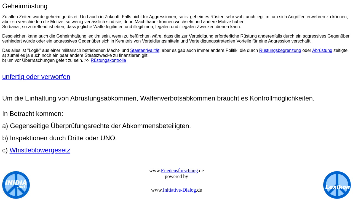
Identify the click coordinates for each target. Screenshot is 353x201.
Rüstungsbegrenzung (280, 50)
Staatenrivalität (144, 50)
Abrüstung (322, 50)
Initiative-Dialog (179, 190)
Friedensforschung (179, 170)
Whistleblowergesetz (40, 150)
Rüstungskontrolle (108, 60)
